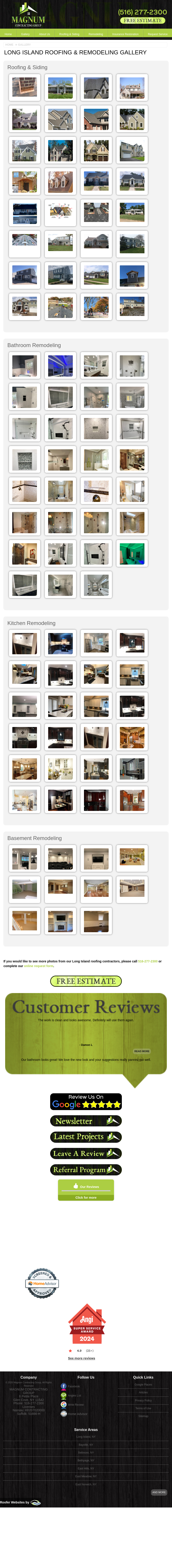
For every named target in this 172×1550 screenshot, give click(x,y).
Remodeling (74, 34)
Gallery (18, 34)
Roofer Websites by (20, 1486)
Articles (143, 1371)
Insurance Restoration (100, 34)
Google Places (143, 1363)
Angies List (74, 1374)
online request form (38, 966)
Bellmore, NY (86, 1436)
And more (159, 1476)
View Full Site (143, 1395)
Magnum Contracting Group (29, 1369)
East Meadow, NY (86, 1460)
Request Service (127, 34)
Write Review (76, 1383)
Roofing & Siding (53, 34)
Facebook (74, 1365)
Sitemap (143, 1403)
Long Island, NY (85, 1421)
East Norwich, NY (86, 1468)
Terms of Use (143, 1387)
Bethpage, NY (86, 1444)
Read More (141, 1058)
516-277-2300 (148, 961)
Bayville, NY (86, 1429)
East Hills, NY (86, 1452)
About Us (32, 34)
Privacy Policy (143, 1379)
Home (6, 34)
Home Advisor (77, 1392)
